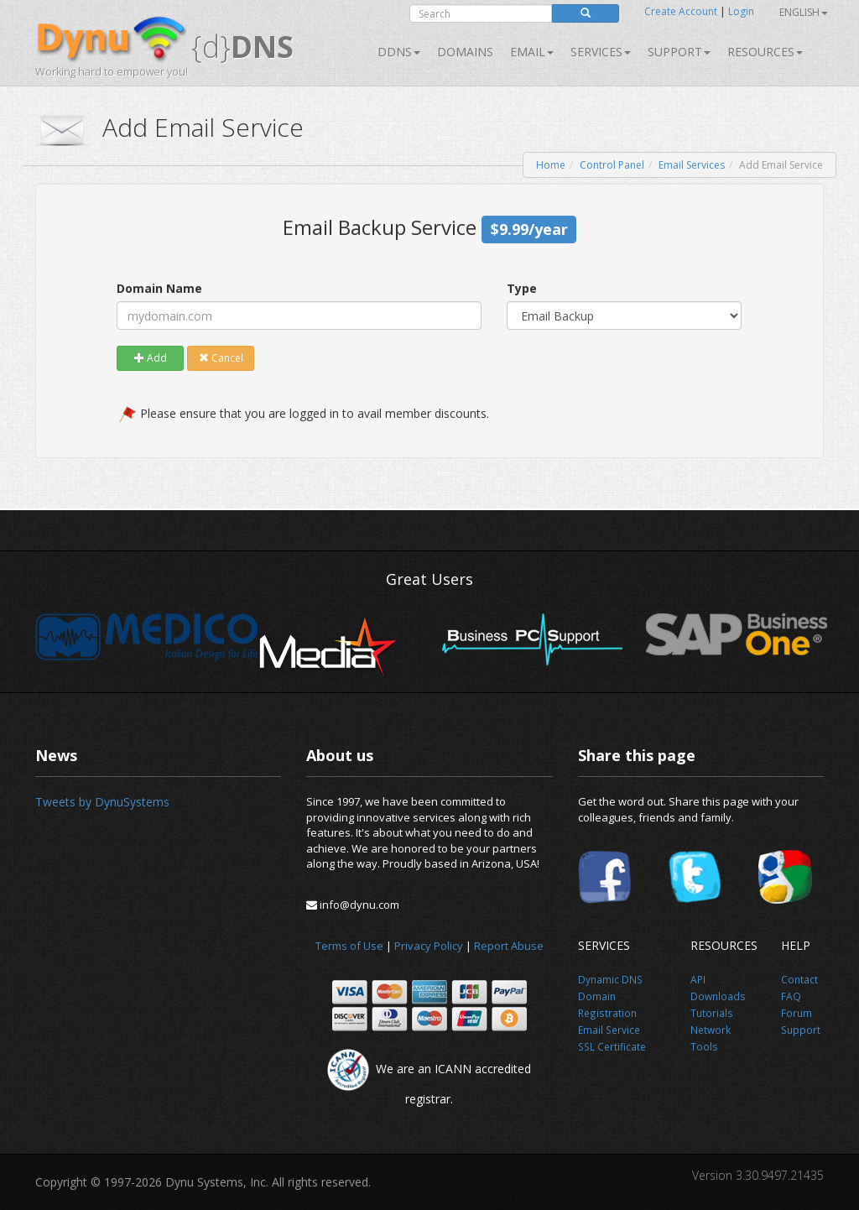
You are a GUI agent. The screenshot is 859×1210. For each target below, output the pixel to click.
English (803, 12)
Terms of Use (349, 945)
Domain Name (159, 288)
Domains (465, 52)
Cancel (221, 358)
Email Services (692, 165)
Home (550, 165)
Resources (765, 52)
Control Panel (612, 165)
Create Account (680, 11)
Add (150, 358)
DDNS (398, 52)
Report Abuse (509, 945)
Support (679, 52)
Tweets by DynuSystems (102, 802)
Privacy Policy (428, 945)
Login (741, 11)
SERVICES (600, 52)
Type (522, 288)
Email (532, 52)
